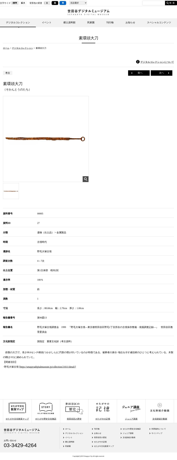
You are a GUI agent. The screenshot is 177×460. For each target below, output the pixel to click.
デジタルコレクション (18, 22)
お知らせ (130, 22)
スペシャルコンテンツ (159, 22)
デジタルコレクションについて (157, 62)
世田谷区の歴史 (74, 411)
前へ (138, 73)
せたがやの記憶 (103, 411)
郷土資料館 (69, 22)
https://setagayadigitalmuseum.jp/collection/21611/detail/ (47, 367)
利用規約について (159, 429)
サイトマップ (157, 433)
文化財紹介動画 (160, 411)
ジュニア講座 (131, 411)
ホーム (6, 48)
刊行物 (110, 22)
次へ (162, 73)
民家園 (90, 22)
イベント (46, 22)
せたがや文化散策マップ (17, 411)
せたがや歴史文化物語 (45, 411)
